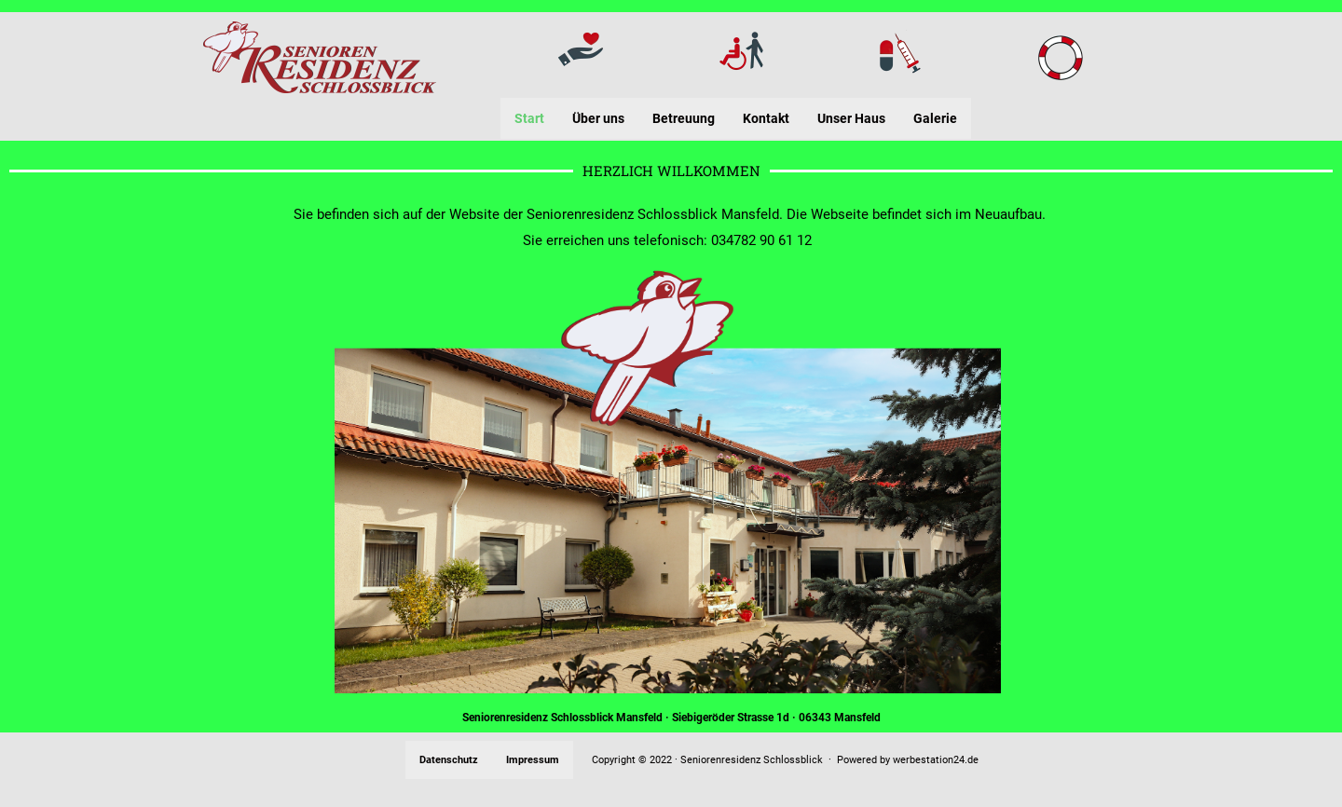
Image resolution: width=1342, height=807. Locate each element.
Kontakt (766, 118)
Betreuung (683, 118)
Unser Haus (851, 118)
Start (529, 118)
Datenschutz (448, 760)
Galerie (935, 118)
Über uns (598, 118)
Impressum (532, 760)
